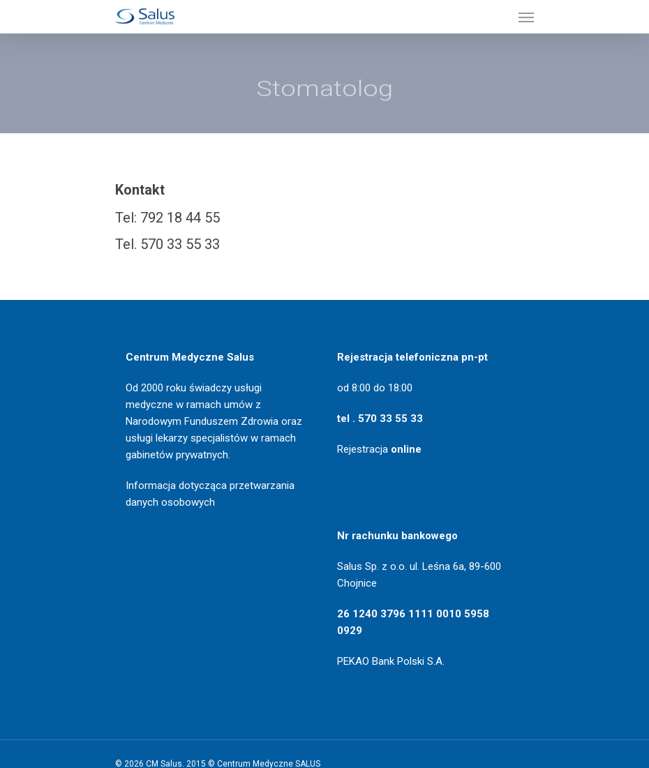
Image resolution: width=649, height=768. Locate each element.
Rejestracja (379, 449)
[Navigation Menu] (526, 17)
